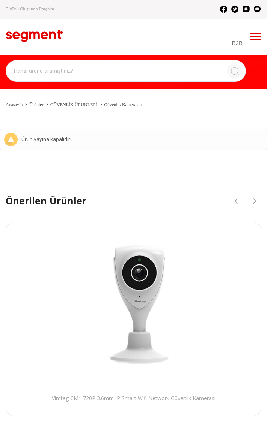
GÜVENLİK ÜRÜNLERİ (74, 104)
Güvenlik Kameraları (123, 104)
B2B (237, 43)
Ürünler (36, 104)
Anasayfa (14, 104)
